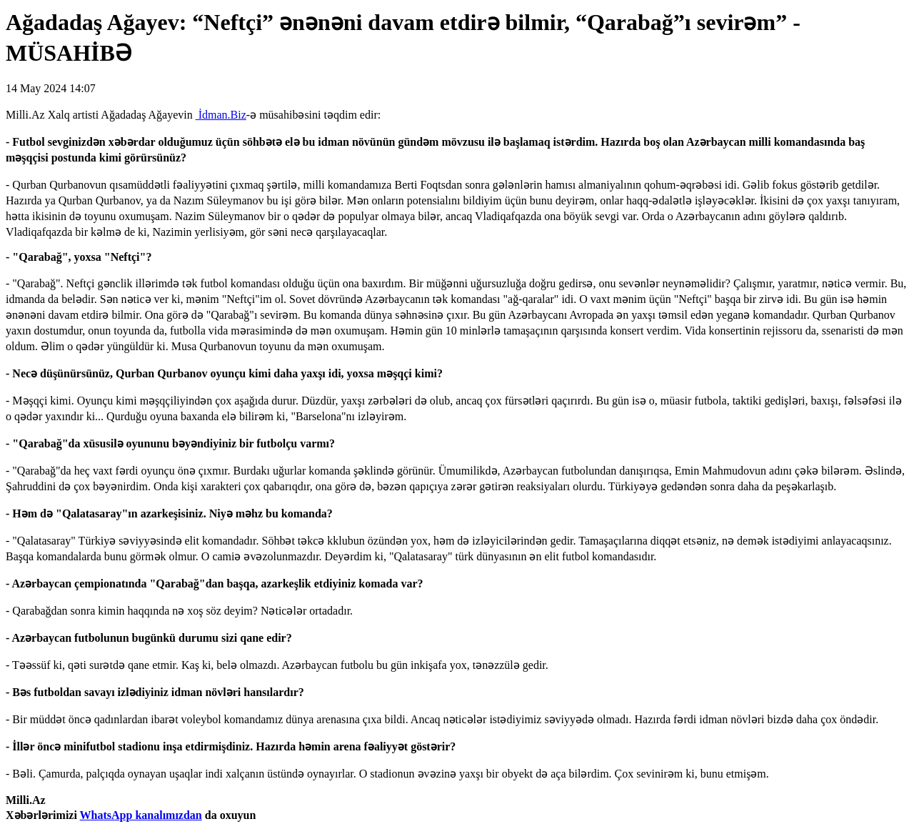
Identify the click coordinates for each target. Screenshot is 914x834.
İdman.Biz (221, 115)
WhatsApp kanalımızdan (141, 815)
